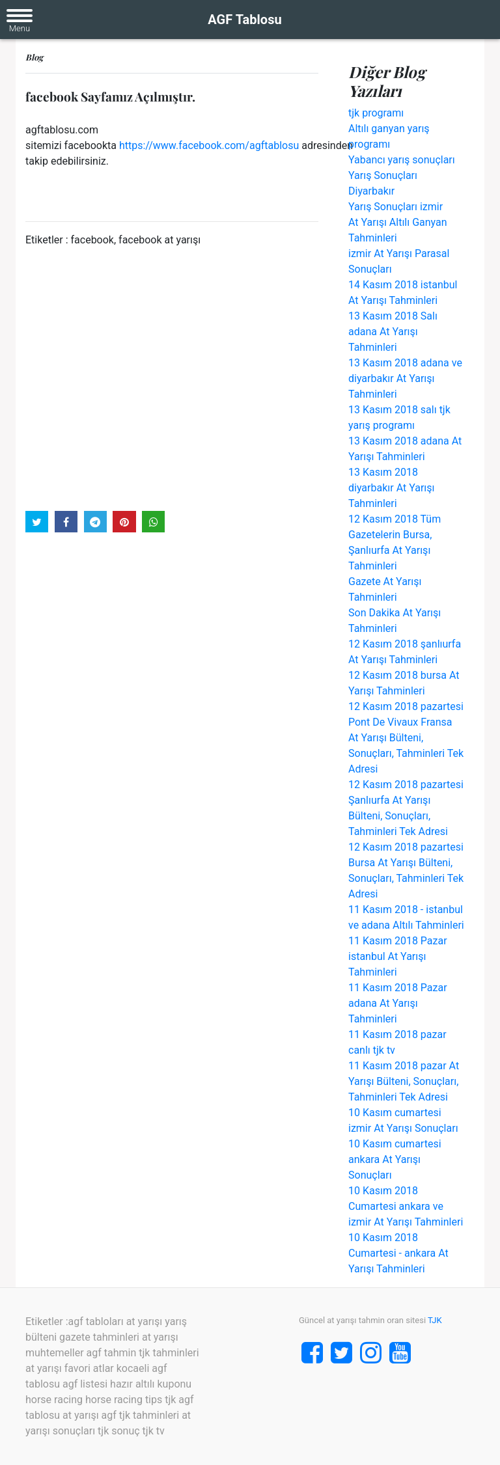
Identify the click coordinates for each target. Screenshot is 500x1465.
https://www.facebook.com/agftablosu (209, 145)
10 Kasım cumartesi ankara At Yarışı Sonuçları (394, 1159)
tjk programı (376, 113)
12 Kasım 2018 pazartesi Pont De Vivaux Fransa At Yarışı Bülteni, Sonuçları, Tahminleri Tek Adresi (406, 737)
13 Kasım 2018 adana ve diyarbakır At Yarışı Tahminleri (405, 378)
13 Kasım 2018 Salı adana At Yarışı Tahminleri (393, 331)
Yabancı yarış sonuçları (401, 160)
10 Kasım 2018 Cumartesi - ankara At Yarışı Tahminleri (398, 1253)
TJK (435, 1320)
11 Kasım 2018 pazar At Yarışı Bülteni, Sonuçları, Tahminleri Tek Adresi (403, 1081)
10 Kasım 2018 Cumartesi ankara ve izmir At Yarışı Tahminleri (405, 1206)
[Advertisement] (172, 378)
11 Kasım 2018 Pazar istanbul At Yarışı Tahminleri (397, 956)
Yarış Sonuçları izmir (395, 206)
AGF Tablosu (244, 19)
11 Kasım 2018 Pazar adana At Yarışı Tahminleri (397, 1003)
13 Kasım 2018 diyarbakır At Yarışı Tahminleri (391, 488)
